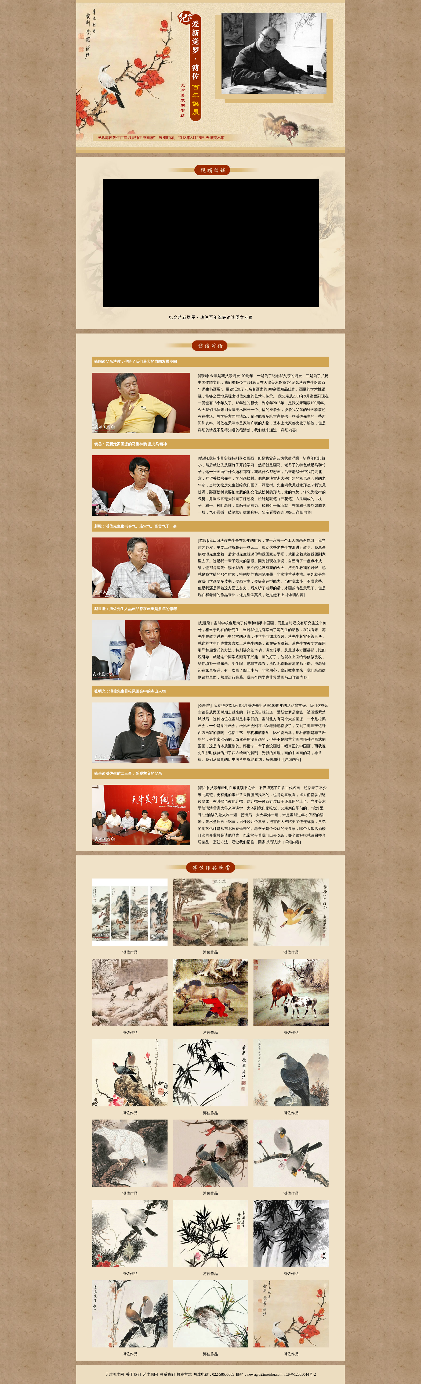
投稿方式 (184, 1374)
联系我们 (167, 1374)
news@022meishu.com (264, 1374)
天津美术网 (114, 1374)
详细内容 (288, 430)
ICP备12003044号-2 (300, 1374)
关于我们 (133, 1374)
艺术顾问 (150, 1374)
